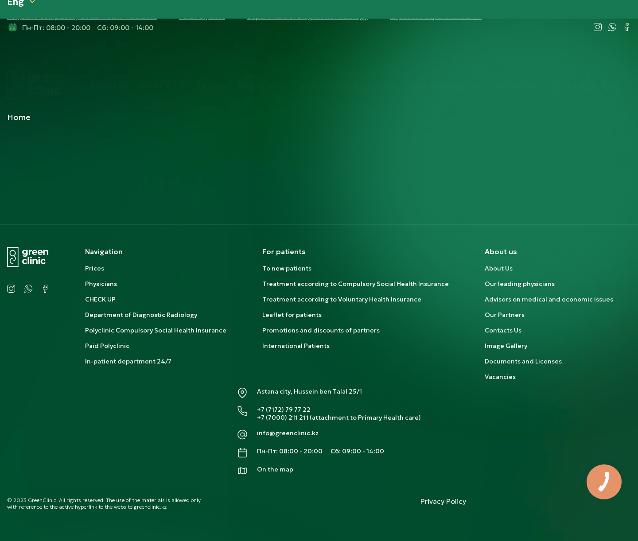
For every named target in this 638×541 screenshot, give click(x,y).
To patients (262, 56)
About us (109, 56)
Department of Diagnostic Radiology (141, 315)
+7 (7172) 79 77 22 (284, 409)
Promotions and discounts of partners (321, 330)
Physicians (101, 284)
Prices (211, 56)
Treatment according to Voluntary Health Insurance (341, 299)
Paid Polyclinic (107, 346)
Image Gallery (506, 346)
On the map (275, 469)
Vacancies (516, 56)
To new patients (286, 268)
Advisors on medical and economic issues (549, 299)
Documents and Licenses (523, 361)
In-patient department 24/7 (128, 361)
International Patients (296, 346)
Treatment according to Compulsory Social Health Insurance (355, 284)
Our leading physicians (520, 284)
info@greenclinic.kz (288, 433)
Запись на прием (445, 56)
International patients (348, 56)
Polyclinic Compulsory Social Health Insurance (155, 330)
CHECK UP (163, 56)
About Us (499, 268)
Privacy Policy (443, 501)
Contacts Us (503, 330)
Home (19, 117)
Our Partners (505, 315)
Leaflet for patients (292, 315)
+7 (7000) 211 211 (282, 417)
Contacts (570, 56)
